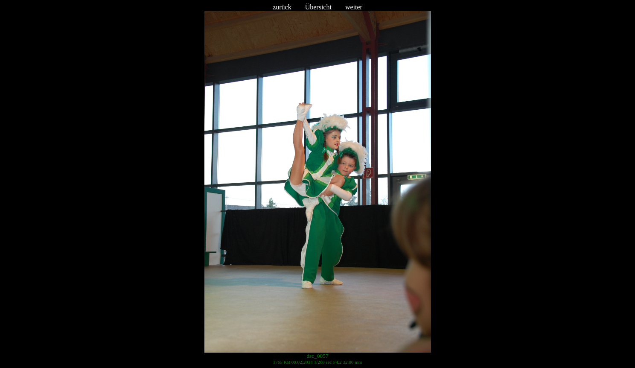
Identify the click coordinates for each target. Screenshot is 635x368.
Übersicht (318, 7)
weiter (353, 7)
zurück (282, 7)
